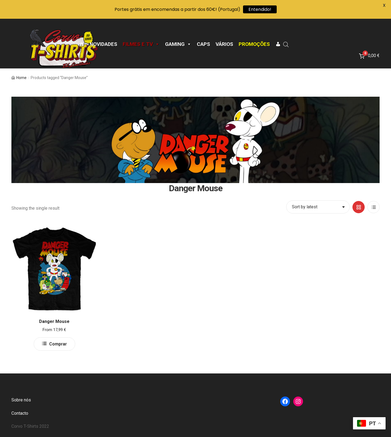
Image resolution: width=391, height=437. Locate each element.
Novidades (103, 44)
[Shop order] (318, 206)
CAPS (203, 44)
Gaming (178, 44)
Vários (224, 44)
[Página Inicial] (81, 44)
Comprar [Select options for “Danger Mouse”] (58, 344)
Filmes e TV (141, 44)
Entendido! (259, 9)
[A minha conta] (278, 44)
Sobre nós (21, 400)
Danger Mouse (54, 321)
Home (21, 78)
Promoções (254, 44)
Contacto (19, 413)
